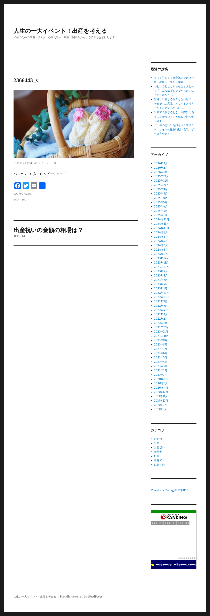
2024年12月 (161, 219)
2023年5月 (161, 284)
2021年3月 (160, 366)
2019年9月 (160, 405)
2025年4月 (161, 206)
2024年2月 (161, 254)
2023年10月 (161, 267)
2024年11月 (161, 224)
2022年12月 (161, 293)
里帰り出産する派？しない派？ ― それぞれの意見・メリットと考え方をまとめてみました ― (174, 104)
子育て (158, 460)
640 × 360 (20, 199)
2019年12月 (161, 392)
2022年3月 (161, 314)
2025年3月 (161, 211)
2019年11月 (161, 396)
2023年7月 (161, 280)
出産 (156, 443)
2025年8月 (161, 193)
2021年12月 (161, 327)
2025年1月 (160, 215)
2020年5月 (161, 383)
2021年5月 (160, 357)
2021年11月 (161, 331)
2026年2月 (161, 167)
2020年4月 (161, 387)
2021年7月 (160, 349)
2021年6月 (160, 353)
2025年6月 (161, 198)
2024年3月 (161, 249)
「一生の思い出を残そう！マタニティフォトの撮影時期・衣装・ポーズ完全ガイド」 (174, 129)
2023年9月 (161, 271)
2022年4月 (161, 310)
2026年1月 (160, 172)
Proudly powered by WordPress (81, 596)
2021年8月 (160, 344)
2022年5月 (161, 305)
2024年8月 (161, 236)
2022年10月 (161, 297)
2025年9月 (161, 189)
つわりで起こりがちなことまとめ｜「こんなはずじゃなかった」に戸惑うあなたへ (174, 91)
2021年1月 (160, 375)
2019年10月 (161, 400)
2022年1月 (160, 323)
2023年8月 (161, 275)
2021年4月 (161, 362)
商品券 (158, 452)
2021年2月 (160, 370)
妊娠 (156, 456)
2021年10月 (161, 336)
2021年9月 (160, 340)
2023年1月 (160, 288)
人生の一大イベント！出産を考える (60, 30)
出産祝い (159, 447)
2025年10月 (161, 185)
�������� (187, 558)
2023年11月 (161, 262)
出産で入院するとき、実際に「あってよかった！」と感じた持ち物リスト (174, 117)
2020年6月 (161, 379)
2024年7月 (161, 241)
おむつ (158, 439)
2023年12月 (161, 258)
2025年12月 (161, 176)
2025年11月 (161, 180)
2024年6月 (161, 245)
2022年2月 (161, 318)
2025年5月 (160, 202)
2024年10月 (161, 228)
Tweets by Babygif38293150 (169, 490)
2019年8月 (160, 409)
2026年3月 (161, 163)
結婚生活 (159, 464)
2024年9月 (161, 232)
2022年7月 (161, 301)
